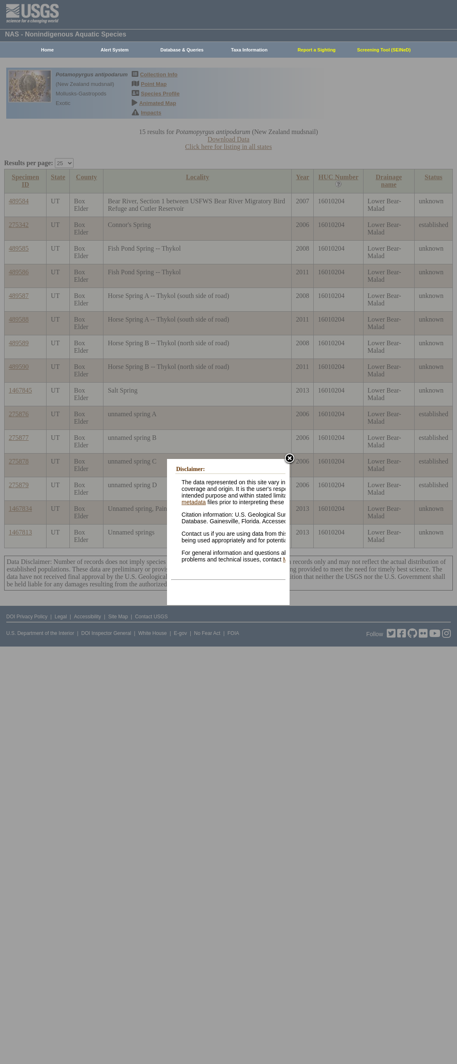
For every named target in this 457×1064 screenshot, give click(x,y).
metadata (194, 502)
